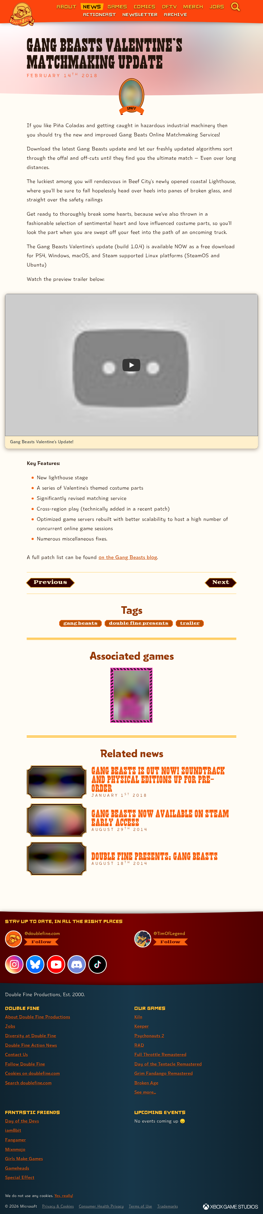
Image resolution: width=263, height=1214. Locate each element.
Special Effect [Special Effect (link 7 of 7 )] (19, 1175)
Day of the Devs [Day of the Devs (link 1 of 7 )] (22, 1120)
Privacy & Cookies (58, 1204)
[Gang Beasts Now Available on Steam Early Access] (132, 820)
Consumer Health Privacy (103, 1204)
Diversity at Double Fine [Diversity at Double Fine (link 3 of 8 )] (31, 1035)
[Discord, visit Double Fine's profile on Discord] (77, 964)
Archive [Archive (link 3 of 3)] (175, 14)
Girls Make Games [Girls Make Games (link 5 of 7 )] (24, 1157)
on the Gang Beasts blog (128, 557)
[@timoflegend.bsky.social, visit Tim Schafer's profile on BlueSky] (193, 939)
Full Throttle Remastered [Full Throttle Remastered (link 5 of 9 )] (160, 1054)
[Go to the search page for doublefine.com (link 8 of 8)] (235, 6)
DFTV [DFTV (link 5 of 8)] (169, 6)
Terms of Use (143, 1204)
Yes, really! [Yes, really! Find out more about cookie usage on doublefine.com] (63, 1193)
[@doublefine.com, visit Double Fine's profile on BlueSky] (63, 939)
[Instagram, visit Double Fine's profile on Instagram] (14, 964)
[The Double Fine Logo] (22, 14)
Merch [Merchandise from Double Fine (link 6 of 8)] (193, 6)
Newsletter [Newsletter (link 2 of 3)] (140, 14)
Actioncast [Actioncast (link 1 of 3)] (99, 14)
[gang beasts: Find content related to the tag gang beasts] (80, 623)
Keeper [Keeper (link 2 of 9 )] (141, 1026)
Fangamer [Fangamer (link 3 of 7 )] (15, 1138)
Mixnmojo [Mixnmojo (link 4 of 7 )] (15, 1147)
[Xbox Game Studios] (230, 1205)
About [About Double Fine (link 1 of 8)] (66, 6)
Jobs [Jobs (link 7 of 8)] (217, 6)
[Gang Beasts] (131, 695)
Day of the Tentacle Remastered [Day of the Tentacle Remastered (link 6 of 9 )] (168, 1063)
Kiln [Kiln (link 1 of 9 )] (138, 1017)
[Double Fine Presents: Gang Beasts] (132, 859)
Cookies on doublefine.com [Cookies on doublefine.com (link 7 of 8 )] (33, 1072)
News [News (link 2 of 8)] (92, 6)
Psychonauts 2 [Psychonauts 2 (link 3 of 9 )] (149, 1035)
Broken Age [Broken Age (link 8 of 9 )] (146, 1082)
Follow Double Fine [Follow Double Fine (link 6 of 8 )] (25, 1063)
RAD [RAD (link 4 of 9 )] (139, 1045)
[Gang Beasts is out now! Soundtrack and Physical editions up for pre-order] (132, 782)
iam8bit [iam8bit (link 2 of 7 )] (13, 1129)
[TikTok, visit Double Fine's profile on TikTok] (97, 964)
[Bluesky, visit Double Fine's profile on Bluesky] (35, 964)
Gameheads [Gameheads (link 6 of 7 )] (17, 1166)
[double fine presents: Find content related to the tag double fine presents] (139, 623)
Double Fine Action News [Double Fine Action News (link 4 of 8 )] (31, 1045)
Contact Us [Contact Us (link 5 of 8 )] (16, 1054)
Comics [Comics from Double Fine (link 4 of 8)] (145, 6)
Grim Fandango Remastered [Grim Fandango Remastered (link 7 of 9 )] (164, 1072)
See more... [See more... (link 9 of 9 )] (145, 1091)
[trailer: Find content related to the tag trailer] (190, 623)
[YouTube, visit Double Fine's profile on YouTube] (56, 964)
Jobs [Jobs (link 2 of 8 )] (10, 1026)
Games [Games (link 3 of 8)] (117, 6)
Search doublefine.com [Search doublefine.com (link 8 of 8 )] (29, 1082)
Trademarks (171, 1204)
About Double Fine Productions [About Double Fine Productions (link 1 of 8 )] (38, 1017)
